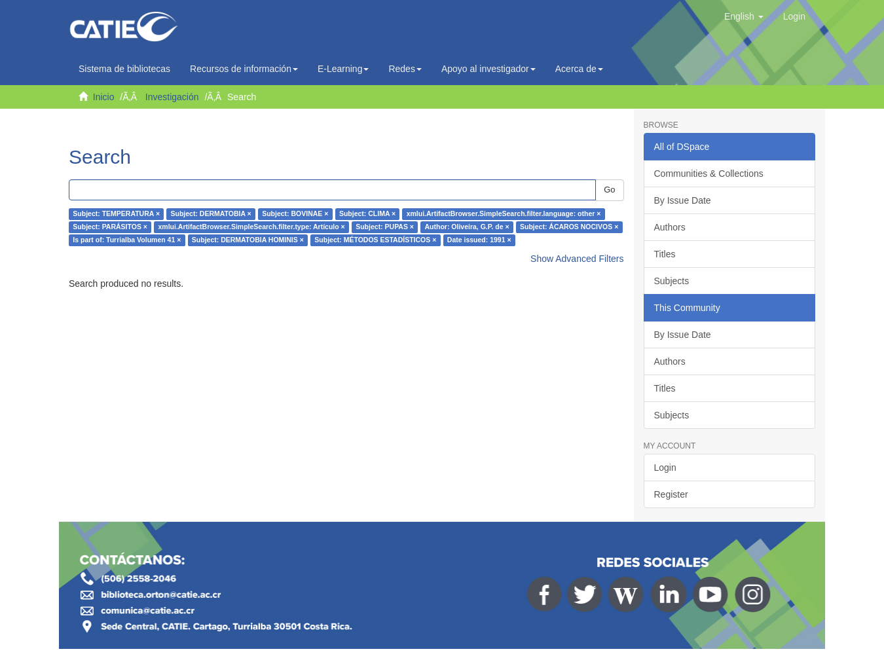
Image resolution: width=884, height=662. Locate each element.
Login (665, 467)
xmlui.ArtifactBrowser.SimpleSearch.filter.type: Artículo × (251, 227)
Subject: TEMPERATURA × (116, 214)
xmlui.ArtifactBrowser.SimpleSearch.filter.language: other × (504, 214)
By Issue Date (682, 200)
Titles (665, 254)
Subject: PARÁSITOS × (110, 227)
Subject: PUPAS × (385, 227)
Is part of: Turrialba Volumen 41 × (127, 240)
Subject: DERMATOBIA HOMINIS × (248, 240)
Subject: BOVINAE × (295, 214)
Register (671, 494)
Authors (670, 227)
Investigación (172, 97)
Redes (404, 69)
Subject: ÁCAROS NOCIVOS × (569, 227)
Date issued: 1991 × (479, 240)
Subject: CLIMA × (367, 214)
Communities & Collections (709, 173)
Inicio (104, 97)
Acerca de (579, 69)
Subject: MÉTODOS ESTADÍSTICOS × (375, 240)
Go (609, 189)
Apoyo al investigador (488, 69)
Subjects (672, 281)
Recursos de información (244, 69)
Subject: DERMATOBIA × (211, 214)
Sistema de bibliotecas (124, 69)
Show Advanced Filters (576, 258)
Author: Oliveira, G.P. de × (466, 227)
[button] (743, 16)
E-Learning (343, 69)
